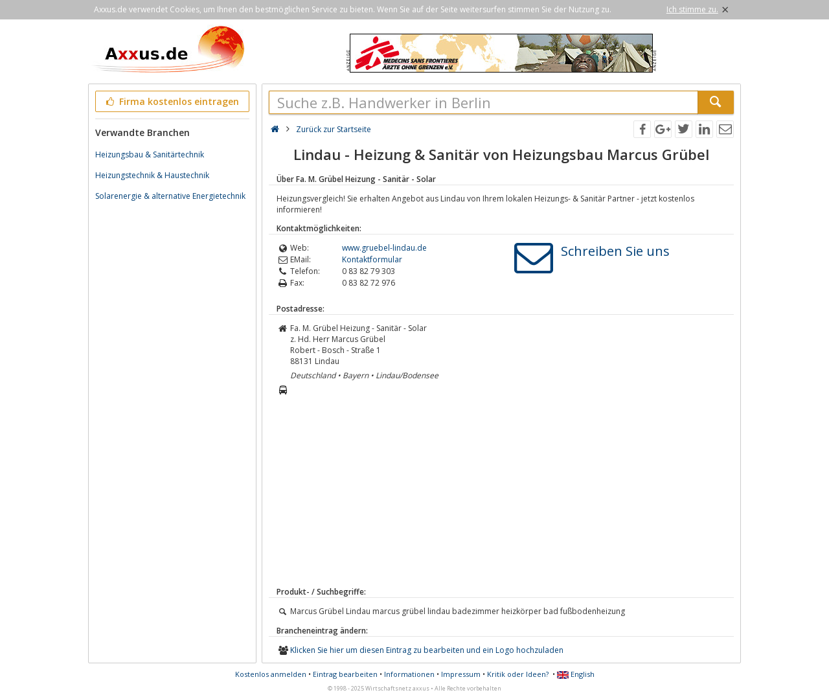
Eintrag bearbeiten (345, 674)
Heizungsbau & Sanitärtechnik (149, 154)
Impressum (461, 674)
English (576, 674)
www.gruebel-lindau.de (384, 247)
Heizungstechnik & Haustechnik (152, 175)
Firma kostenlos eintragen (171, 101)
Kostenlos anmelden (270, 674)
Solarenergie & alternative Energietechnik (170, 195)
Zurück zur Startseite (333, 129)
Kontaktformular (372, 259)
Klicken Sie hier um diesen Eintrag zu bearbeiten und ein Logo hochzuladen (426, 650)
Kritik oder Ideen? (518, 674)
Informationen (409, 674)
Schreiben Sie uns (615, 251)
